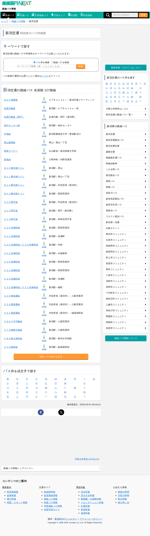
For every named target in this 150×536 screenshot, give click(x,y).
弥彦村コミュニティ (116, 328)
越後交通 (110, 151)
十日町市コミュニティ (117, 293)
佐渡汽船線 (9, 108)
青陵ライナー (11, 151)
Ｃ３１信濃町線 (12, 270)
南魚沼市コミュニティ (117, 298)
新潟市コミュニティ (116, 234)
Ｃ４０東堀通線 (12, 296)
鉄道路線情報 (51, 495)
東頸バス (110, 181)
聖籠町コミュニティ (116, 316)
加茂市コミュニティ (116, 263)
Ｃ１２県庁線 (11, 210)
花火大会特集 (87, 495)
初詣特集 (85, 509)
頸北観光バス (113, 175)
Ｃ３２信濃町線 (12, 279)
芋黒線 (7, 134)
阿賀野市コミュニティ (117, 245)
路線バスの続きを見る (51, 356)
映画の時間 (123, 492)
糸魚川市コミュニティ (117, 310)
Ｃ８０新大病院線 (13, 338)
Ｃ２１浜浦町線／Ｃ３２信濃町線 (21, 244)
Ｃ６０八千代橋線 (13, 321)
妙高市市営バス (114, 204)
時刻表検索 (12, 492)
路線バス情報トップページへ (18, 468)
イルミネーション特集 (92, 502)
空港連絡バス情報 (53, 506)
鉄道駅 (73, 14)
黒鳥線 (7, 159)
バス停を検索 (43, 62)
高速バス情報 (51, 502)
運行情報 (11, 499)
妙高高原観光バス (115, 198)
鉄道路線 (86, 14)
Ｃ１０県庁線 (11, 202)
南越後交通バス (114, 157)
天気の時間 (123, 495)
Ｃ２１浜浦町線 (12, 236)
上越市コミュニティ (116, 304)
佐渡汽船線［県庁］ (14, 117)
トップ (4, 21)
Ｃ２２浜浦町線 (12, 253)
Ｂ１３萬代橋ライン (14, 193)
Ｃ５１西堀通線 (12, 313)
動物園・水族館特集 (91, 499)
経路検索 (11, 495)
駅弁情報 (122, 499)
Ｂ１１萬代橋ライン (14, 176)
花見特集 (85, 492)
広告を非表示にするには (87, 459)
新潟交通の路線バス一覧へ (119, 114)
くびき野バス (113, 169)
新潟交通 (110, 134)
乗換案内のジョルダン (65, 519)
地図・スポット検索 (17, 502)
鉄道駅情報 (49, 492)
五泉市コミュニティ (116, 240)
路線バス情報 (9, 8)
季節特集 (80, 487)
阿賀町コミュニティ (116, 322)
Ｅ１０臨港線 (11, 347)
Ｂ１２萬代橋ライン (14, 185)
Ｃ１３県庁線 (11, 219)
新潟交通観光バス (115, 140)
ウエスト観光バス (115, 216)
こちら (45, 76)
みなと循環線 (11, 100)
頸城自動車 (111, 163)
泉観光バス (111, 210)
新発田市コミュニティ (117, 251)
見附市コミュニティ (116, 281)
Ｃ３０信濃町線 (12, 262)
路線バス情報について (125, 338)
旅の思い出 (123, 502)
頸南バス (110, 187)
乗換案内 (6, 487)
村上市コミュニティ (116, 257)
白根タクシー (113, 228)
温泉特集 (85, 513)
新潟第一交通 (113, 222)
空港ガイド (58, 14)
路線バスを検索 (61, 62)
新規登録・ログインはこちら (126, 67)
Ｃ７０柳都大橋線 (13, 330)
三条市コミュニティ (116, 275)
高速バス (23, 14)
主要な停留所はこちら (117, 108)
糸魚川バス (111, 193)
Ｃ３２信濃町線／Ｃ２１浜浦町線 (21, 287)
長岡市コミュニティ (116, 287)
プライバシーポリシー (91, 519)
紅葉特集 (85, 506)
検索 (143, 15)
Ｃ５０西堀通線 (12, 304)
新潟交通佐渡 (113, 146)
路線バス (8, 14)
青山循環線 (9, 142)
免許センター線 (12, 125)
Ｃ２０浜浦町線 (12, 227)
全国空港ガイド (52, 509)
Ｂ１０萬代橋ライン (14, 168)
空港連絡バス (40, 14)
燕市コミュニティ (115, 269)
